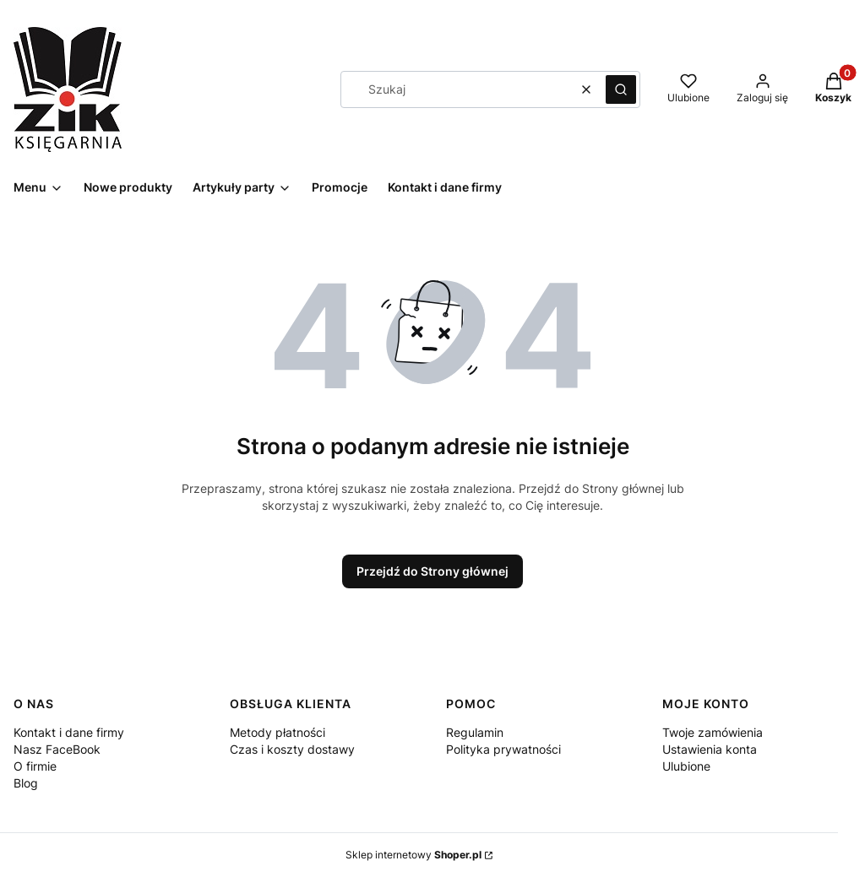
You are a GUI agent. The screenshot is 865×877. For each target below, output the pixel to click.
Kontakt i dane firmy (69, 732)
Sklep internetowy (413, 854)
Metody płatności (277, 732)
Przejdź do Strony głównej (432, 571)
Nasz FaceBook (57, 749)
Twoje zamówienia (712, 732)
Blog (26, 783)
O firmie (35, 766)
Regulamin (474, 732)
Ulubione (686, 766)
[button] (621, 89)
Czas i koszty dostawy (292, 749)
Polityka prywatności (503, 749)
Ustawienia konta (709, 749)
